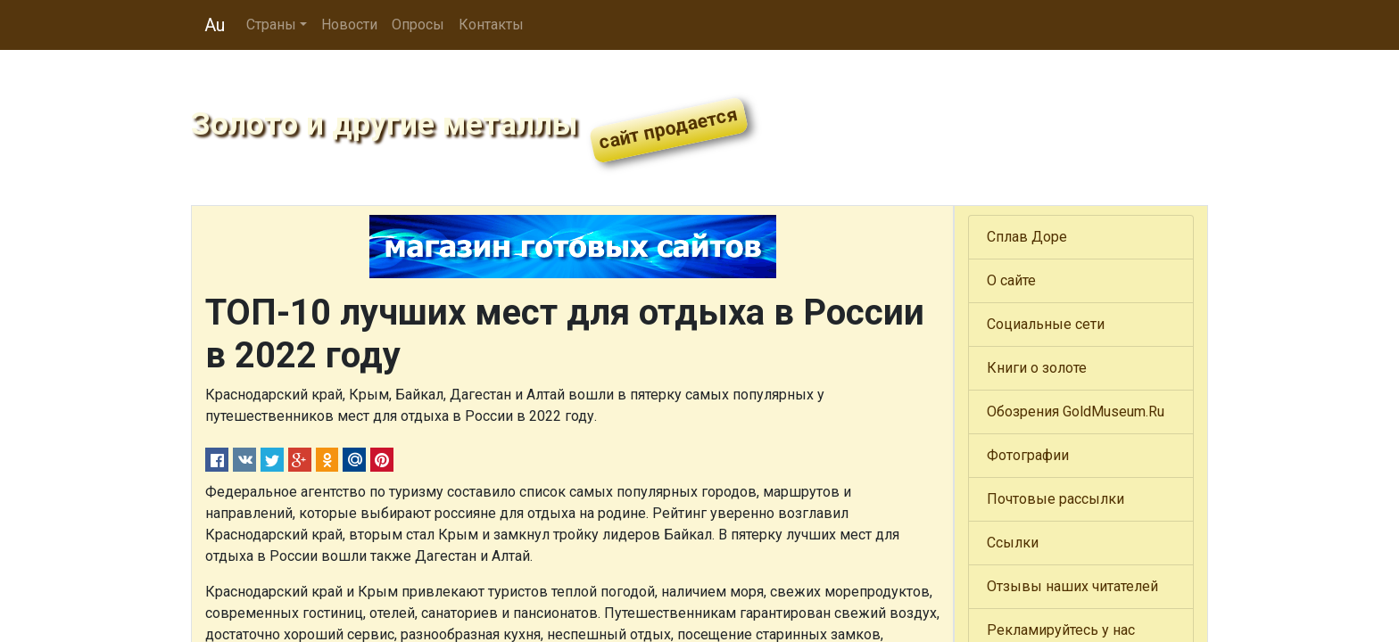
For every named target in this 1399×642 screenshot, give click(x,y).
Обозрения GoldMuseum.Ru (1075, 411)
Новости (349, 24)
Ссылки (1013, 542)
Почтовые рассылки (1055, 498)
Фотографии (1028, 455)
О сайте (1011, 280)
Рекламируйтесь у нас (1061, 629)
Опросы (418, 24)
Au (214, 25)
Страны (271, 24)
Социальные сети (1046, 324)
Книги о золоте (1037, 367)
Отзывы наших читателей (1072, 586)
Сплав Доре (1027, 236)
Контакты (491, 24)
